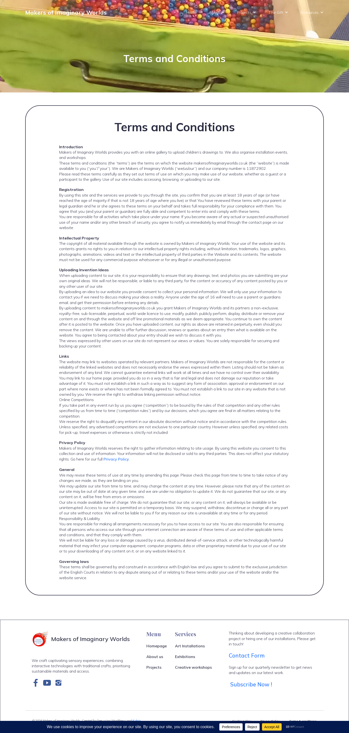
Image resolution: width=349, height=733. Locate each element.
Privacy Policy (116, 461)
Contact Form (247, 657)
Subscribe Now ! (252, 686)
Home (191, 13)
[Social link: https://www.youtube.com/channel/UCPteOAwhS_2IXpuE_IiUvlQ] (49, 685)
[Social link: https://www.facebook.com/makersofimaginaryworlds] (37, 685)
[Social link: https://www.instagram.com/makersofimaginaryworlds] (60, 685)
